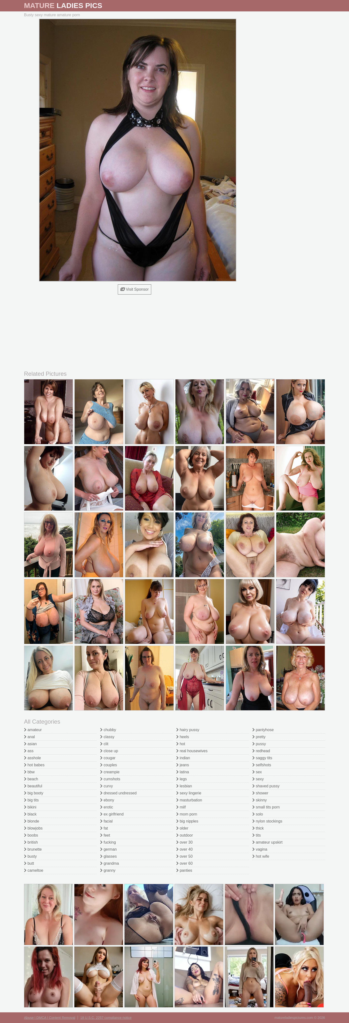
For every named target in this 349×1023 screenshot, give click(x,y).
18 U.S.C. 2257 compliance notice (106, 1018)
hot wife (260, 856)
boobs (31, 835)
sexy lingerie (188, 793)
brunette (33, 849)
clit (104, 744)
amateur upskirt (267, 842)
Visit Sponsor (134, 289)
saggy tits (262, 758)
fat (104, 828)
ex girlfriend (112, 814)
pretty (258, 737)
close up (109, 751)
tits (256, 835)
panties (184, 870)
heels (182, 737)
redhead (261, 751)
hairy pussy (187, 730)
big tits (31, 800)
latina (182, 772)
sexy (258, 779)
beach (31, 779)
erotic (106, 807)
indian (183, 758)
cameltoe (33, 870)
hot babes (34, 765)
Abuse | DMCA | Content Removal (49, 1018)
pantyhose (263, 730)
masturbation (189, 800)
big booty (33, 793)
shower (260, 793)
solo (257, 814)
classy (107, 737)
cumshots (110, 779)
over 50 (184, 856)
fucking (108, 842)
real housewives (191, 751)
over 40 (184, 849)
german (108, 849)
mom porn (186, 814)
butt (29, 863)
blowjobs (33, 828)
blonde (31, 821)
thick (258, 828)
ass (28, 751)
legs (181, 779)
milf (181, 807)
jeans (182, 765)
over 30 (184, 842)
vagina (259, 849)
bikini (30, 807)
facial (106, 821)
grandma (109, 863)
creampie (109, 772)
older (182, 828)
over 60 (184, 863)
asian (30, 744)
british (31, 842)
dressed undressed (118, 793)
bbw (29, 772)
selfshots (261, 765)
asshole (32, 758)
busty (30, 856)
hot (180, 744)
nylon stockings (267, 821)
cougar (107, 758)
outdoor (184, 835)
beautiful (33, 786)
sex (257, 772)
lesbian (184, 786)
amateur (33, 730)
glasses (108, 856)
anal (29, 737)
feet (105, 835)
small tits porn (266, 807)
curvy (106, 786)
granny (107, 870)
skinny (259, 800)
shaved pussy (265, 786)
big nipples (187, 821)
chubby (108, 730)
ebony (107, 800)
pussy (259, 744)
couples (108, 765)
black (30, 814)
